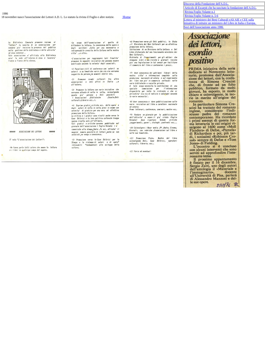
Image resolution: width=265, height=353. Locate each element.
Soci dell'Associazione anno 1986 (204, 27)
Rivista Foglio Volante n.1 (200, 11)
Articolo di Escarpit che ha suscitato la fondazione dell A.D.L (220, 7)
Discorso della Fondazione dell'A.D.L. (206, 3)
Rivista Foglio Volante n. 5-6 (201, 15)
